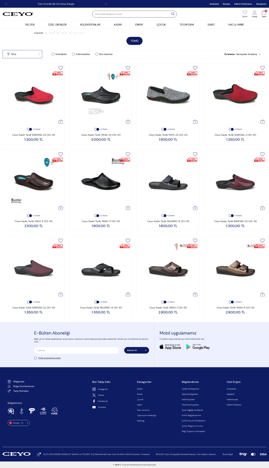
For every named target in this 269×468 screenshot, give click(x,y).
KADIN (118, 24)
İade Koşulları (188, 399)
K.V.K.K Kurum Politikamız (193, 420)
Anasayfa (38, 33)
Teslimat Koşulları (190, 404)
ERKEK (139, 24)
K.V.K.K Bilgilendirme (191, 415)
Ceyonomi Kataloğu (146, 415)
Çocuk (140, 399)
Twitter (98, 395)
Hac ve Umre (143, 410)
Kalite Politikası (234, 404)
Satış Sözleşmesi (190, 394)
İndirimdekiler (81, 54)
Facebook (100, 401)
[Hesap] (254, 14)
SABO (211, 24)
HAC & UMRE (236, 24)
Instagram (100, 389)
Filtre (23, 54)
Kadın (140, 388)
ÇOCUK (161, 24)
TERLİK (64, 33)
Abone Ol (136, 350)
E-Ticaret (124, 464)
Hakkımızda (232, 399)
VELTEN (29, 24)
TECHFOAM (187, 24)
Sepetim (231, 394)
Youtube (99, 407)
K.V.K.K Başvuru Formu (192, 426)
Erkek (139, 394)
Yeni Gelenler (104, 54)
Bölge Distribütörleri (21, 386)
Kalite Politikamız (243, 4)
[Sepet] (264, 14)
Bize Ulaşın (228, 454)
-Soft (116, 464)
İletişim (226, 4)
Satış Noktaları (18, 391)
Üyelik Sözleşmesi (190, 388)
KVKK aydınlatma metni (49, 358)
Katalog (140, 420)
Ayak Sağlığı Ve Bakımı (192, 410)
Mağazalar (16, 381)
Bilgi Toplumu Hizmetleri (193, 431)
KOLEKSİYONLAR (90, 24)
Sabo (139, 404)
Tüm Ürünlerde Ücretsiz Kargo (56, 4)
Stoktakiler (59, 54)
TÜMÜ (134, 41)
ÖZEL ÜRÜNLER (57, 24)
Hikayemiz (261, 4)
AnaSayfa (214, 4)
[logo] (18, 14)
